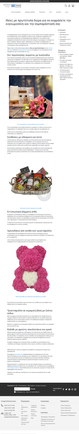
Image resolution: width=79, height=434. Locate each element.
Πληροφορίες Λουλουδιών (48, 417)
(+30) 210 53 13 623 (9, 405)
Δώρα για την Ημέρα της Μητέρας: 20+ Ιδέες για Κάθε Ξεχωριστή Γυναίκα (66, 66)
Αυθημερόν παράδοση (30, 12)
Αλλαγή (18, 5)
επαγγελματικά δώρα (23, 50)
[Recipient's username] (22, 389)
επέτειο (50, 48)
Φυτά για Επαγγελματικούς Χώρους (48, 424)
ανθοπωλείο (19, 354)
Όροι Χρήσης (24, 415)
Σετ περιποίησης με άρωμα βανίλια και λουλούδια (31, 124)
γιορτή (11, 50)
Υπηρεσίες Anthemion (34, 406)
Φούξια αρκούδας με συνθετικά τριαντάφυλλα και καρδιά (31, 296)
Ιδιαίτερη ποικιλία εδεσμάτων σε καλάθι (31, 208)
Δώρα (66, 12)
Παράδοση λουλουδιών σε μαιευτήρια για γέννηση (48, 420)
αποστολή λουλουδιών (13, 367)
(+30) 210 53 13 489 (9, 408)
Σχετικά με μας (24, 412)
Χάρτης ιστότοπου (34, 414)
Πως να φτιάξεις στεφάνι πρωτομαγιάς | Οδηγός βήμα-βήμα (66, 56)
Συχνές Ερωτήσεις (34, 410)
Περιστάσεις (42, 12)
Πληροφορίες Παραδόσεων (68, 415)
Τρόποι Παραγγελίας (66, 408)
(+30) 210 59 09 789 (9, 410)
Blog (32, 418)
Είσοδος (43, 405)
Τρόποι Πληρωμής (65, 405)
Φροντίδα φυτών (64, 34)
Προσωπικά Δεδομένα (24, 419)
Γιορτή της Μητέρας (16, 12)
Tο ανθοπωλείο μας (24, 407)
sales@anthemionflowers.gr (11, 417)
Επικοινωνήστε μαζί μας (25, 423)
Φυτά (50, 12)
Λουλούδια (58, 12)
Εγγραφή (43, 408)
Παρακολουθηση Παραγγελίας (69, 413)
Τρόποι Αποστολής (66, 410)
